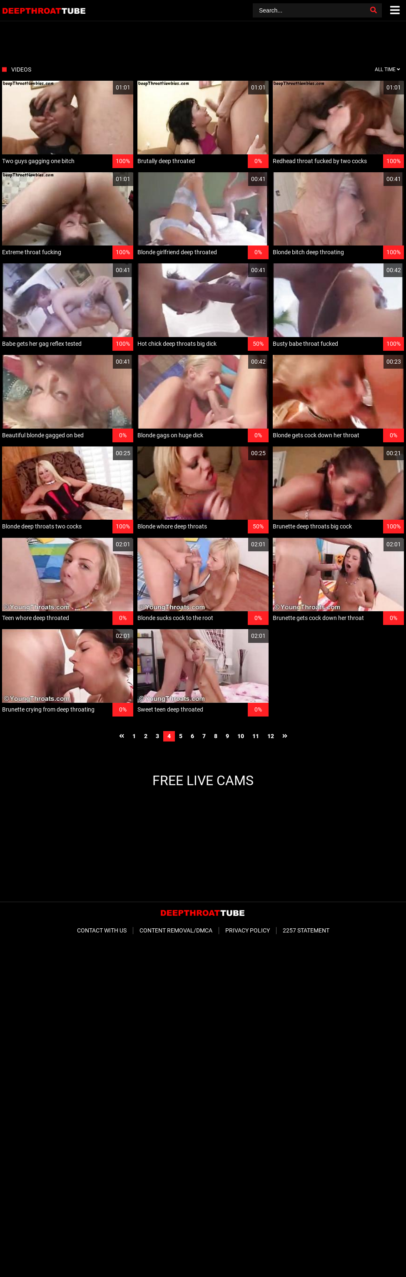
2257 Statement (306, 930)
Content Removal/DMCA (175, 930)
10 (240, 736)
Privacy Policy (247, 930)
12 (270, 736)
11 (255, 736)
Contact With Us (102, 930)
